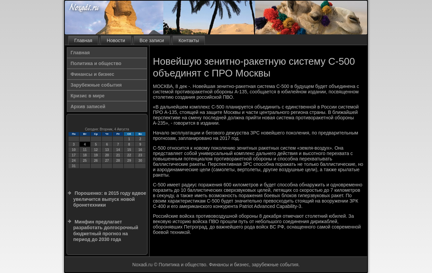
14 (118, 150)
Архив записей (88, 106)
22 (129, 155)
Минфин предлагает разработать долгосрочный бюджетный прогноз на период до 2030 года (105, 230)
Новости (116, 40)
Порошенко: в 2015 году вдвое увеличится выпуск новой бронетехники (109, 199)
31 (74, 166)
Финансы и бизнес (92, 74)
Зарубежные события (96, 85)
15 (129, 150)
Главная (83, 40)
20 (107, 155)
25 (85, 160)
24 (74, 160)
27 (107, 160)
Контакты (189, 40)
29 (129, 160)
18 (85, 155)
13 (107, 150)
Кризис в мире (88, 95)
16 (140, 150)
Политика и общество (96, 63)
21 (118, 155)
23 (140, 155)
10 (74, 150)
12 (96, 150)
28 (118, 160)
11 (85, 150)
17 (74, 155)
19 (96, 155)
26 (96, 160)
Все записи (152, 40)
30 (140, 160)
